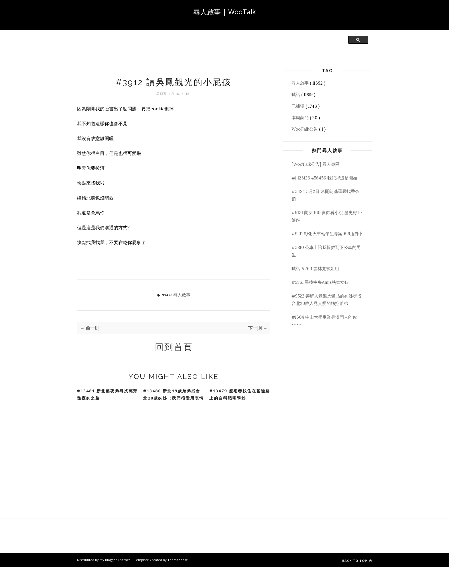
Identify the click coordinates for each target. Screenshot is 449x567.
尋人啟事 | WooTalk (224, 11)
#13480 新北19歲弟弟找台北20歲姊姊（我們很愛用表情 (173, 394)
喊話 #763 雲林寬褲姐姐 (315, 268)
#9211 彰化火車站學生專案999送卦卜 (327, 233)
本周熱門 (301, 117)
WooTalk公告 (305, 129)
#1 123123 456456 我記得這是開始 (324, 178)
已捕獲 (299, 106)
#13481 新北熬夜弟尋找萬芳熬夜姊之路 (107, 394)
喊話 (296, 94)
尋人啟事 (181, 295)
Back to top (357, 560)
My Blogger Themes (115, 560)
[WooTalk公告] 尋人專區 (316, 164)
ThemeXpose (178, 560)
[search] (212, 39)
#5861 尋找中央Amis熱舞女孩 (320, 282)
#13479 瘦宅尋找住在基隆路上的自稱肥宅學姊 (239, 394)
